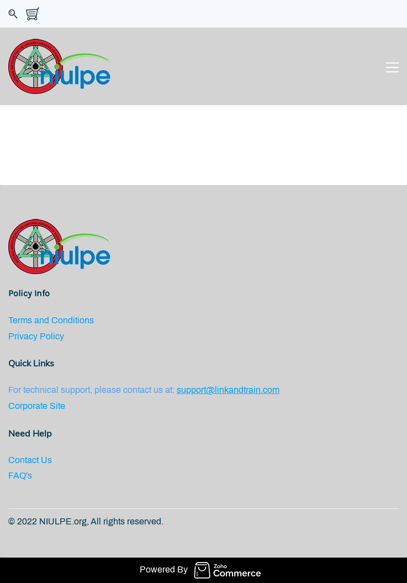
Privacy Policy (36, 336)
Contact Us (30, 460)
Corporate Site (36, 406)
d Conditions (69, 320)
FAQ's (20, 475)
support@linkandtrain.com (228, 390)
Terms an (26, 320)
